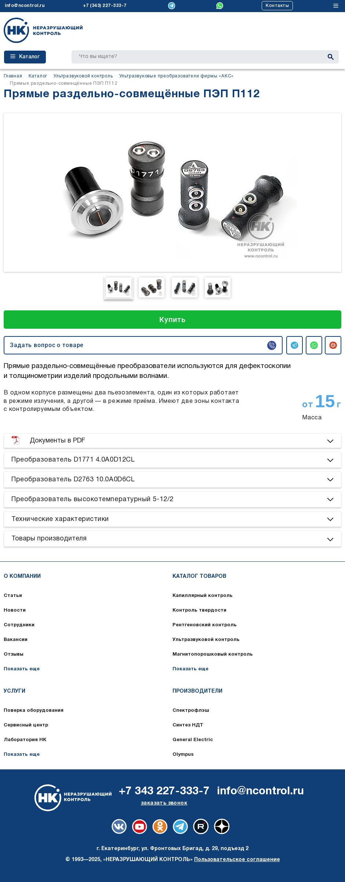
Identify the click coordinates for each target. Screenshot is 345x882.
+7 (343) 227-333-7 (105, 6)
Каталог (25, 56)
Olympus (183, 754)
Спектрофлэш (190, 710)
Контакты (277, 6)
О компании (22, 576)
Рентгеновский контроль (204, 625)
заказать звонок (164, 803)
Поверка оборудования (33, 710)
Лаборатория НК (25, 740)
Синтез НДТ (187, 725)
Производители (197, 691)
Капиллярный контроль (202, 596)
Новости (15, 610)
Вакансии (16, 640)
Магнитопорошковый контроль (212, 654)
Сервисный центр (26, 725)
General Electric (192, 740)
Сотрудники (19, 625)
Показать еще (22, 669)
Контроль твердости (199, 610)
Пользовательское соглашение (237, 859)
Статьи (13, 596)
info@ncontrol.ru (24, 6)
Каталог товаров (199, 576)
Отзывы (13, 654)
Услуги (14, 691)
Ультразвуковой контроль (206, 640)
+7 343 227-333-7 (164, 792)
